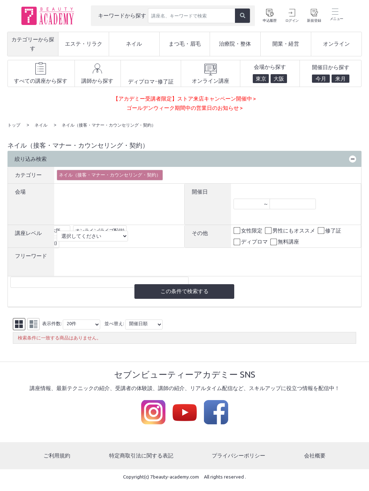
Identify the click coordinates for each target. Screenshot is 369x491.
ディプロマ (251, 241)
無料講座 (285, 241)
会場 (20, 191)
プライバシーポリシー (238, 455)
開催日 (200, 191)
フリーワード (31, 255)
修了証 (330, 230)
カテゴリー (28, 174)
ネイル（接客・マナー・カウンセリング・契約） (110, 174)
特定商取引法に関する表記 (141, 455)
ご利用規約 (56, 455)
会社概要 (315, 455)
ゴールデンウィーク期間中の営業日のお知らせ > (185, 108)
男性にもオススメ (290, 230)
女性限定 (248, 230)
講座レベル (28, 232)
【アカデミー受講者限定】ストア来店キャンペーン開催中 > (184, 99)
